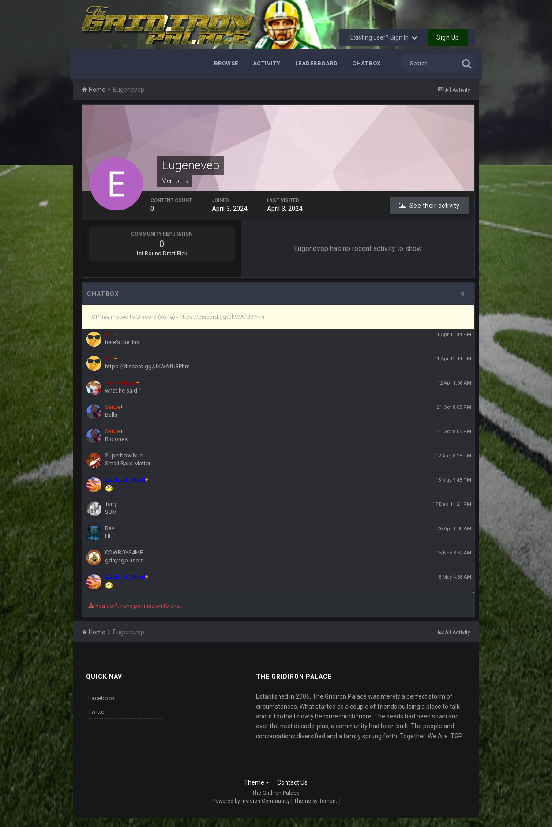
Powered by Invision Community (251, 801)
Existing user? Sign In (383, 37)
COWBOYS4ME (124, 552)
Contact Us (292, 782)
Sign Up (447, 37)
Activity (267, 63)
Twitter (97, 711)
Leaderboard (316, 63)
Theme (256, 782)
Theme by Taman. (315, 801)
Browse (226, 63)
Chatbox (366, 63)
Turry (111, 504)
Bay (109, 528)
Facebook (101, 698)
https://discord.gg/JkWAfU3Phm (147, 366)
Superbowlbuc (124, 455)
